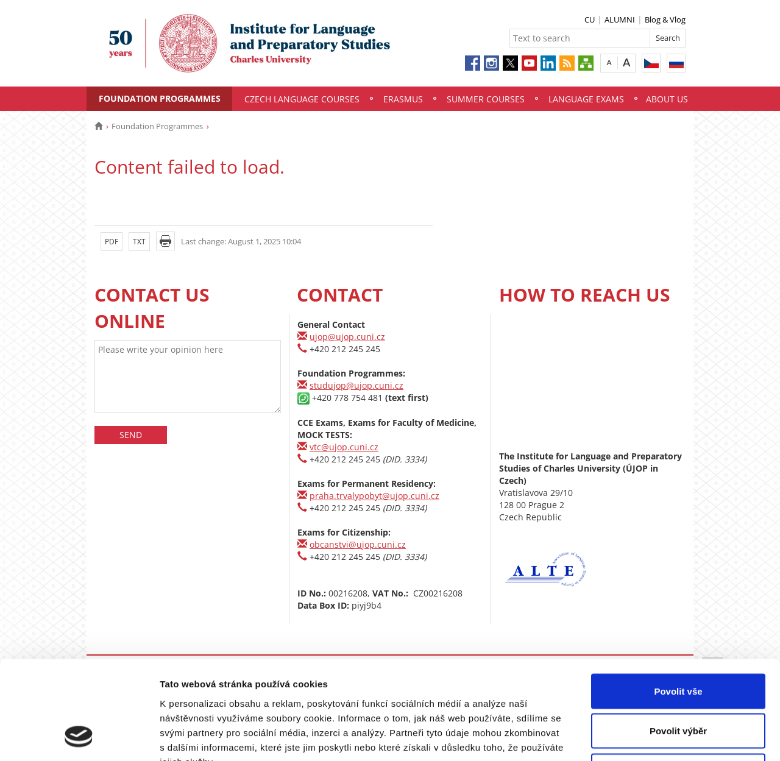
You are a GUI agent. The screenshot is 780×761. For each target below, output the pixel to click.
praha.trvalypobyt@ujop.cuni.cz (374, 495)
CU (589, 19)
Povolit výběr (678, 641)
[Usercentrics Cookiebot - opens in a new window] (79, 737)
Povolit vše (678, 601)
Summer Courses (486, 99)
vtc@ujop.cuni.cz (344, 447)
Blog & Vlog (665, 19)
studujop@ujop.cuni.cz (356, 385)
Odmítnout (678, 681)
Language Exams (586, 99)
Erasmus (403, 99)
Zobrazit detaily (644, 737)
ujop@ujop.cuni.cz (347, 336)
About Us (667, 99)
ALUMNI (619, 19)
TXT (139, 241)
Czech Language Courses (302, 99)
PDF (111, 241)
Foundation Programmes (160, 98)
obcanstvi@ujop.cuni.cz (358, 544)
